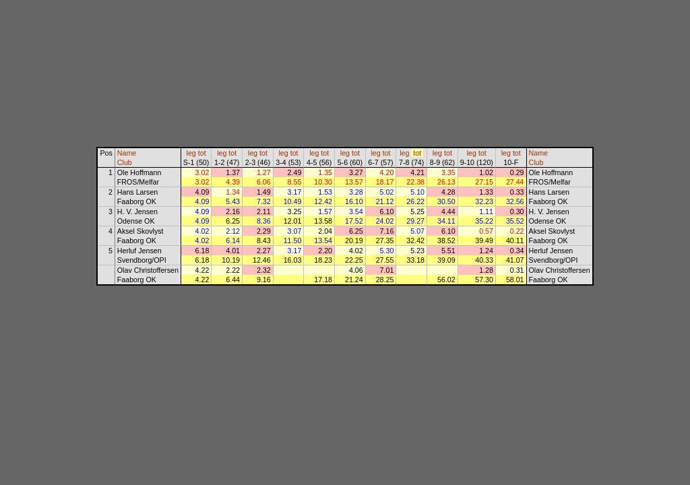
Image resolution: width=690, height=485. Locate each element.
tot (202, 153)
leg (191, 153)
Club (124, 162)
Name (126, 153)
